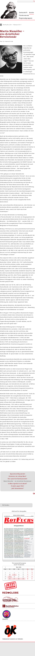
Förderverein (24, 15)
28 (18, 578)
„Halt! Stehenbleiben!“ (17, 488)
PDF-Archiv (5, 505)
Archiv (31, 12)
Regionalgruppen (25, 18)
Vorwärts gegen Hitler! (17, 486)
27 (14, 578)
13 (14, 575)
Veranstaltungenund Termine (19, 564)
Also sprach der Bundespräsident (17, 478)
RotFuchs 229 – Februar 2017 (12, 24)
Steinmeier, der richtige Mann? (17, 476)
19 (9, 577)
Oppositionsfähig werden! (17, 474)
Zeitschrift (23, 12)
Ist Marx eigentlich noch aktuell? (17, 483)
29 (23, 578)
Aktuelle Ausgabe (19, 511)
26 (9, 578)
